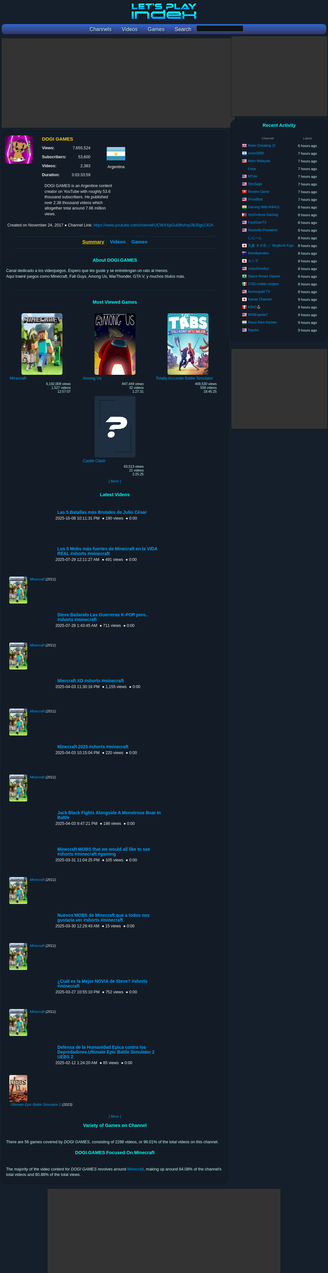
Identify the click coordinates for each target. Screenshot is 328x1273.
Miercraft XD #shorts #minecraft (90, 680)
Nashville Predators (262, 230)
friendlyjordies (258, 253)
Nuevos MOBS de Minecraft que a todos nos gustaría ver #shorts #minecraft (103, 918)
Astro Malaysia (259, 161)
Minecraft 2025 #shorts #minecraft (92, 746)
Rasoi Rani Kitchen (262, 322)
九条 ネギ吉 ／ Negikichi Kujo (270, 245)
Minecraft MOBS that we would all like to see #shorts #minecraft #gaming (103, 852)
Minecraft (37, 579)
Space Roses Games (264, 276)
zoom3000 (256, 153)
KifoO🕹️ (254, 307)
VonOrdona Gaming (263, 215)
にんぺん (255, 238)
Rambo (253, 330)
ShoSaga (255, 184)
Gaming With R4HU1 (264, 207)
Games (139, 241)
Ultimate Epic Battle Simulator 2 (36, 1104)
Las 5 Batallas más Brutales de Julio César (102, 512)
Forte (252, 169)
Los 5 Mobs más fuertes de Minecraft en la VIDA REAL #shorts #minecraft (107, 551)
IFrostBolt (255, 199)
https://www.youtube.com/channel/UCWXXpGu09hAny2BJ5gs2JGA (153, 225)
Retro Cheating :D (261, 145)
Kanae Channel (259, 299)
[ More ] (115, 481)
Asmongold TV (259, 291)
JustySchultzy (258, 268)
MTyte (252, 176)
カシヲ (253, 261)
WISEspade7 (258, 314)
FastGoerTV (257, 222)
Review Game (258, 191)
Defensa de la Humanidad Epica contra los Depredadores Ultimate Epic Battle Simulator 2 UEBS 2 (105, 1052)
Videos (118, 241)
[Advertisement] (118, 83)
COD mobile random (263, 284)
